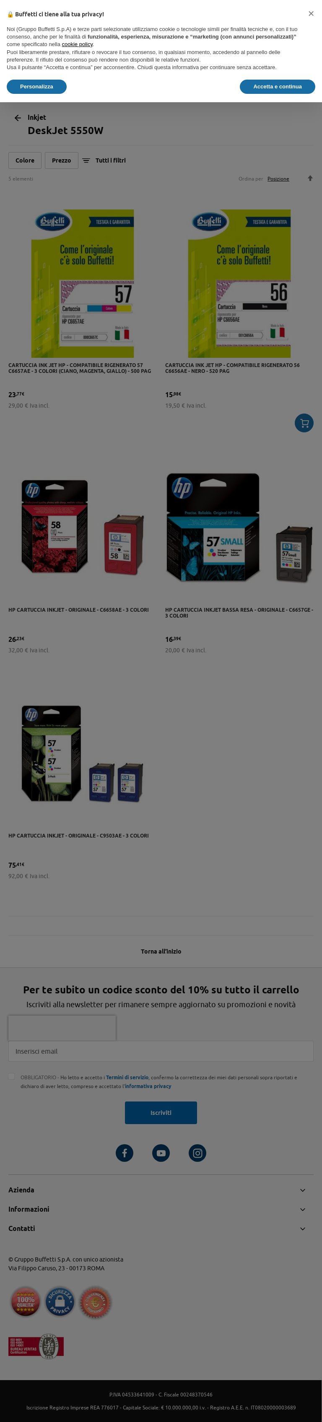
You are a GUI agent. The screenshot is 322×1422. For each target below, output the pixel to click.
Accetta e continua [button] (277, 86)
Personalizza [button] (36, 86)
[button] (311, 13)
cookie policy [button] (77, 44)
